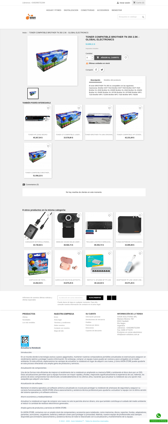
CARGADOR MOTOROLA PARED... (37, 242)
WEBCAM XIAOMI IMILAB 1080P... (68, 242)
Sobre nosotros (59, 325)
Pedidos (88, 322)
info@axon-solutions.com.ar (128, 334)
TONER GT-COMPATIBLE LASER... (68, 134)
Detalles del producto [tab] (112, 80)
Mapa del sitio (59, 331)
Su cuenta (91, 314)
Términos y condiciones (62, 322)
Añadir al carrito (108, 57)
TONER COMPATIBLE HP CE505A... (129, 134)
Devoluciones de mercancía (95, 319)
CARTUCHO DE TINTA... (37, 280)
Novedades (26, 320)
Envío (56, 317)
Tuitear (102, 69)
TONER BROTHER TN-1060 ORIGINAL (99, 134)
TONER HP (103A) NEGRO (37, 134)
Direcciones (90, 328)
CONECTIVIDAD (87, 10)
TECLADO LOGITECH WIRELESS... (99, 242)
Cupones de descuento (94, 331)
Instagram (114, 298)
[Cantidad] (88, 57)
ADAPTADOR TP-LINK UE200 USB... (129, 280)
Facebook (109, 298)
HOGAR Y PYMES (53, 10)
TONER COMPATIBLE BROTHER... (37, 173)
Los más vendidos (29, 322)
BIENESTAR (117, 10)
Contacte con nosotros (62, 328)
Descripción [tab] (95, 80)
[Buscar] (131, 17)
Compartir (96, 69)
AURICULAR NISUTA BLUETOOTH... (68, 280)
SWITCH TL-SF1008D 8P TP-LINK (99, 280)
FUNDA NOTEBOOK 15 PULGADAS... (129, 242)
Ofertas (25, 317)
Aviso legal (58, 320)
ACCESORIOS (103, 10)
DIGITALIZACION (71, 10)
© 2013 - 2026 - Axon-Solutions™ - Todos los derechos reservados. (84, 421)
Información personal (93, 317)
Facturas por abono (92, 325)
